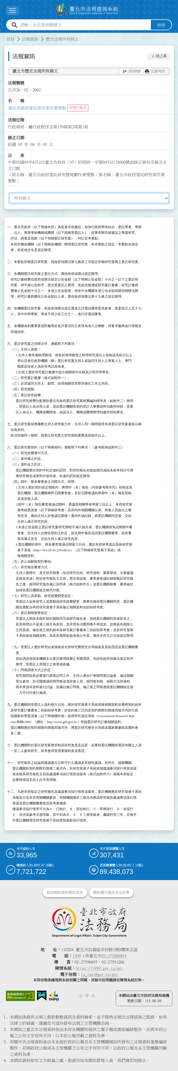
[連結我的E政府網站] (42, 995)
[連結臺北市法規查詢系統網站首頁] (87, 9)
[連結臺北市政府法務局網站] (89, 921)
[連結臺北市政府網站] (54, 996)
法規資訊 (30, 39)
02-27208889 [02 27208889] (113, 955)
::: (3, 36)
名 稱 (16, 101)
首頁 (10, 39)
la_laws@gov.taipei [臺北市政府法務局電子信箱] (99, 974)
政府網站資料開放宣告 (65, 892)
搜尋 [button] (161, 25)
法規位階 (16, 120)
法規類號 (16, 83)
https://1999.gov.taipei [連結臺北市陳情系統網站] (99, 968)
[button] (158, 56)
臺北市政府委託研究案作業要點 (37, 108)
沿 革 (16, 155)
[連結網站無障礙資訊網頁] (20, 995)
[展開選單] (12, 10)
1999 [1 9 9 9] (77, 955)
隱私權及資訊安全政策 (111, 892)
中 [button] (87, 996)
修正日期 (16, 138)
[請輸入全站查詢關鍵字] (84, 25)
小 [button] (81, 996)
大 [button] (93, 996)
